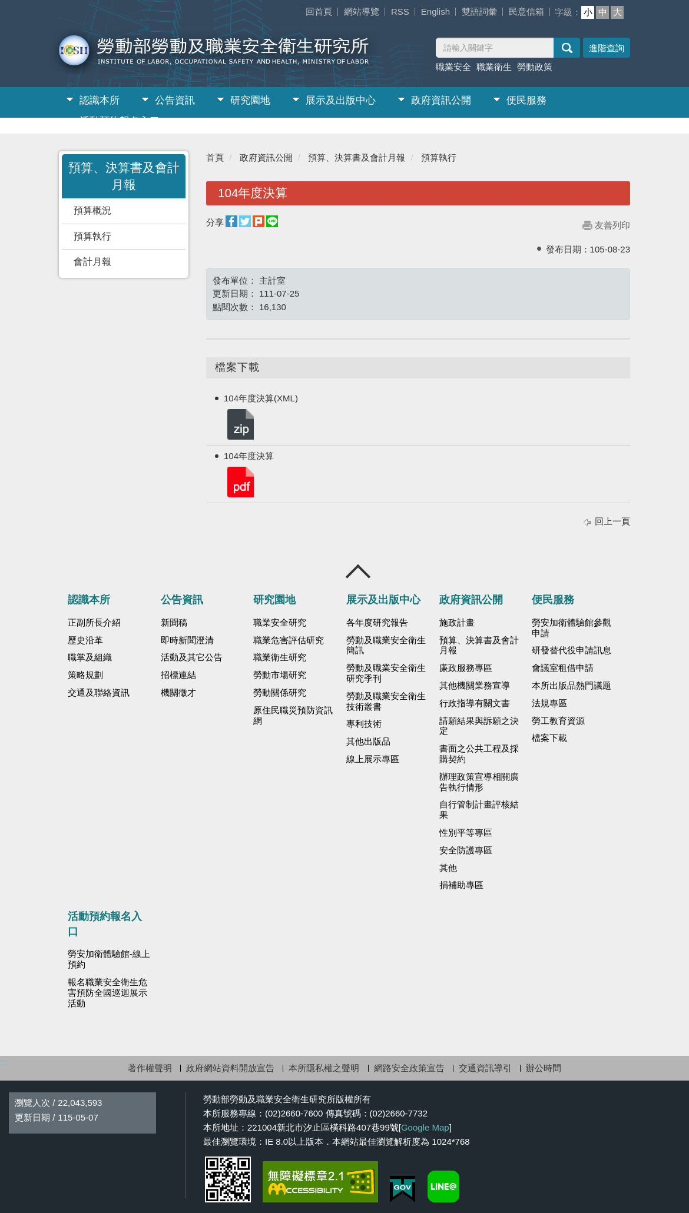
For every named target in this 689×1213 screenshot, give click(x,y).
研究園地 (250, 100)
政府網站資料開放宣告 (230, 1068)
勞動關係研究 (279, 692)
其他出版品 (368, 741)
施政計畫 (457, 622)
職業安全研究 (279, 622)
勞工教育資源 (558, 721)
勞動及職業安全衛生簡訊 (386, 646)
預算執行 (92, 236)
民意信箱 (526, 11)
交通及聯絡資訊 (99, 692)
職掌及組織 (90, 657)
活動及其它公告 (192, 657)
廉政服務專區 (465, 668)
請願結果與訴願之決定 (479, 726)
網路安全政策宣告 (409, 1068)
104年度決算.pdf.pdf (240, 481)
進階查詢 (606, 48)
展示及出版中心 (341, 100)
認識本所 (100, 100)
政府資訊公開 (441, 100)
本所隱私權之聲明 (324, 1068)
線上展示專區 (372, 759)
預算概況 (92, 210)
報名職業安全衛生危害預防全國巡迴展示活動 (107, 993)
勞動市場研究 (279, 675)
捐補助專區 (461, 885)
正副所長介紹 (94, 622)
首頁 (215, 157)
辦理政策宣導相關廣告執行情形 (479, 782)
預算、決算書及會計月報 (356, 157)
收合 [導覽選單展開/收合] (358, 571)
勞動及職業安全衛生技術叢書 (386, 702)
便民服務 (526, 100)
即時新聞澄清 (187, 640)
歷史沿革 (85, 640)
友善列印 (612, 225)
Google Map (425, 1127)
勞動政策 (534, 67)
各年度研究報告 (377, 622)
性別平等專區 (465, 833)
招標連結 (178, 675)
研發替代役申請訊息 (571, 650)
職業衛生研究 (279, 657)
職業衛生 (494, 67)
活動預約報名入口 (120, 121)
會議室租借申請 (563, 668)
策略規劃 (85, 675)
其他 (448, 868)
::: (303, 6)
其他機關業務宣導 (474, 685)
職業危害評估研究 (288, 640)
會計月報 (92, 262)
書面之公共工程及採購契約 (479, 754)
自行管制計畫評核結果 (479, 810)
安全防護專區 (465, 850)
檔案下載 (549, 738)
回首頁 (319, 11)
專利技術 (364, 724)
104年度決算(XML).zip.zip (240, 423)
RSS (400, 11)
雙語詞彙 (479, 11)
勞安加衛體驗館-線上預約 (109, 959)
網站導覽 (361, 11)
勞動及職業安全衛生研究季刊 (386, 673)
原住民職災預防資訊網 (293, 716)
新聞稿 (174, 622)
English (435, 11)
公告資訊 (175, 100)
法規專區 (549, 703)
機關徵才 (178, 692)
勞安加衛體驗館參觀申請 (571, 628)
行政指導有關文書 (474, 703)
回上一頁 (612, 521)
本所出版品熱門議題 (571, 685)
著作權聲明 (150, 1068)
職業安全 (453, 67)
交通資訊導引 (485, 1068)
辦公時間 (543, 1068)
